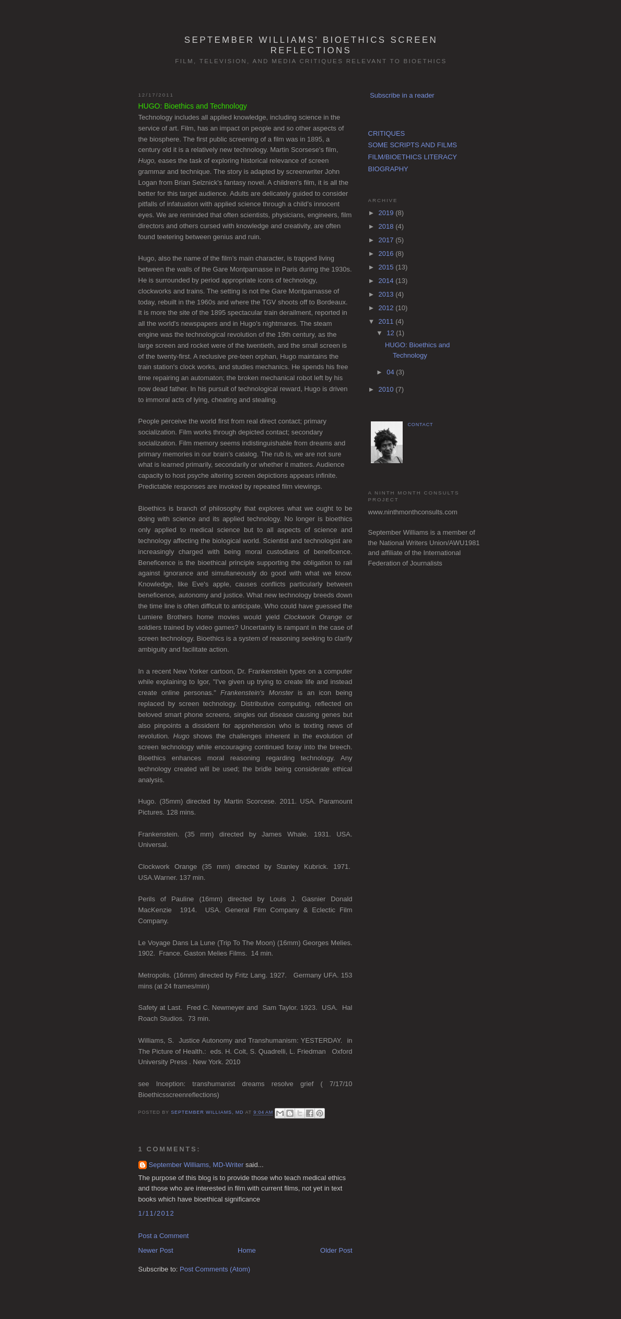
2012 (387, 308)
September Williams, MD (208, 1112)
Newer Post (155, 1250)
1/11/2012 (156, 1213)
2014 (387, 281)
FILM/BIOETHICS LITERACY (412, 157)
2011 (387, 321)
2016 (387, 253)
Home (247, 1250)
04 (391, 372)
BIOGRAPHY (388, 169)
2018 (387, 226)
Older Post (336, 1250)
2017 (387, 240)
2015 (387, 267)
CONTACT (420, 424)
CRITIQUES (386, 133)
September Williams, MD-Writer (196, 1165)
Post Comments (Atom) (215, 1269)
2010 (387, 389)
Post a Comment (163, 1236)
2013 (387, 294)
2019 (387, 213)
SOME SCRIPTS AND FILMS (412, 145)
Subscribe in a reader (402, 95)
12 (391, 333)
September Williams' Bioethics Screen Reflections (311, 45)
